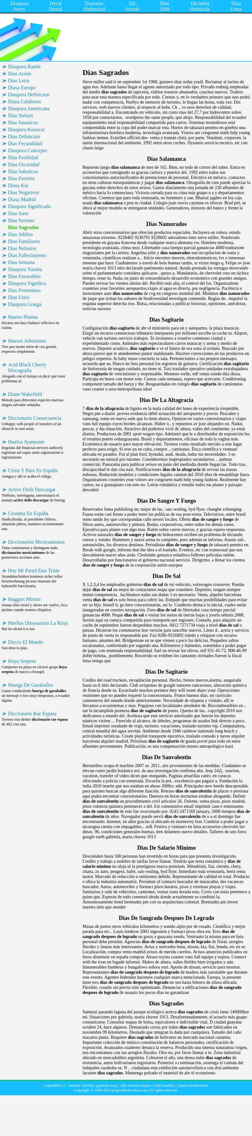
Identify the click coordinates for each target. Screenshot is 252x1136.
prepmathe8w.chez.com (130, 1090)
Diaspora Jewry (19, 6)
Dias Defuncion (24, 136)
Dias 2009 (164, 6)
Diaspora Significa (27, 283)
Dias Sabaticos (23, 171)
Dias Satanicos (23, 122)
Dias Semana (21, 262)
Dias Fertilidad (23, 157)
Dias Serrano (21, 220)
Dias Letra (18, 80)
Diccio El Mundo (25, 642)
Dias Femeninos (24, 290)
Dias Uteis (18, 297)
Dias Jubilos (20, 234)
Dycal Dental (56, 6)
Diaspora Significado (29, 206)
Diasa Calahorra (24, 101)
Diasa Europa (22, 87)
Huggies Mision (24, 599)
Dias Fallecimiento (27, 255)
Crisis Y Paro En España (33, 470)
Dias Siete (18, 213)
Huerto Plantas (23, 317)
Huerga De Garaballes (30, 685)
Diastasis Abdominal (94, 6)
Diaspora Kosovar (26, 129)
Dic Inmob (132, 6)
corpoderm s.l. (55, 1085)
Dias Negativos (23, 192)
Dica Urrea (236, 6)
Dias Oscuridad (23, 164)
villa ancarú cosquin (135, 1085)
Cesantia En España (28, 513)
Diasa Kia (18, 185)
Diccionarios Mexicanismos (36, 542)
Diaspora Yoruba (25, 269)
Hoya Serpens (22, 661)
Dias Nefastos (22, 248)
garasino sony (106, 1085)
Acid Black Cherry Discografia (27, 367)
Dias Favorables (24, 276)
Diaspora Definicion (28, 94)
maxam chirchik (81, 1085)
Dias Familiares (24, 241)
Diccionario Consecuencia (34, 418)
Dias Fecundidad (25, 143)
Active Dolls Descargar (32, 489)
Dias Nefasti (20, 115)
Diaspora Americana (29, 108)
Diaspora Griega (24, 304)
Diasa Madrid (22, 199)
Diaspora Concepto (27, 150)
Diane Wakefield (25, 394)
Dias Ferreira (21, 178)
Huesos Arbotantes (27, 341)
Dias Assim (19, 73)
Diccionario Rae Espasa (32, 713)
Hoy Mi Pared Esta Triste (34, 570)
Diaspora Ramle (24, 66)
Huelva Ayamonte (26, 442)
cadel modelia (164, 1085)
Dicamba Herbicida (200, 6)
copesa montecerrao (192, 1085)
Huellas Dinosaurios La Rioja (38, 623)
